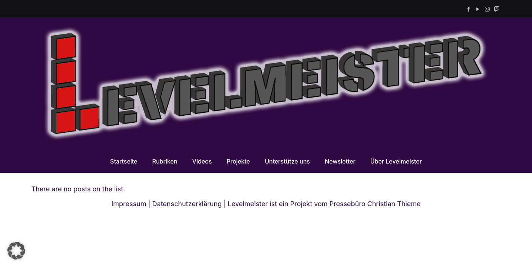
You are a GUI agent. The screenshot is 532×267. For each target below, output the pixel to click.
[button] (16, 250)
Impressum (128, 204)
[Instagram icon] (487, 9)
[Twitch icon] (496, 9)
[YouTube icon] (478, 9)
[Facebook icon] (469, 9)
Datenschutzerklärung (187, 204)
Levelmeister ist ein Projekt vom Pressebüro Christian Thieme (324, 204)
